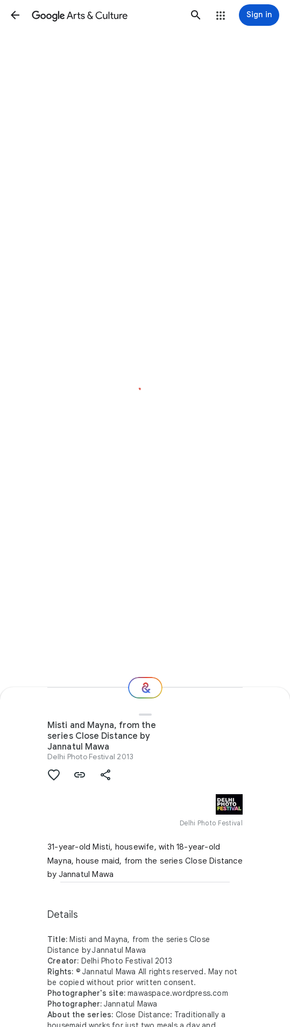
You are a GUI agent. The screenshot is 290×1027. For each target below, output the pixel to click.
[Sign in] (259, 15)
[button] (15, 15)
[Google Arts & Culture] (105, 15)
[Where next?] (145, 687)
